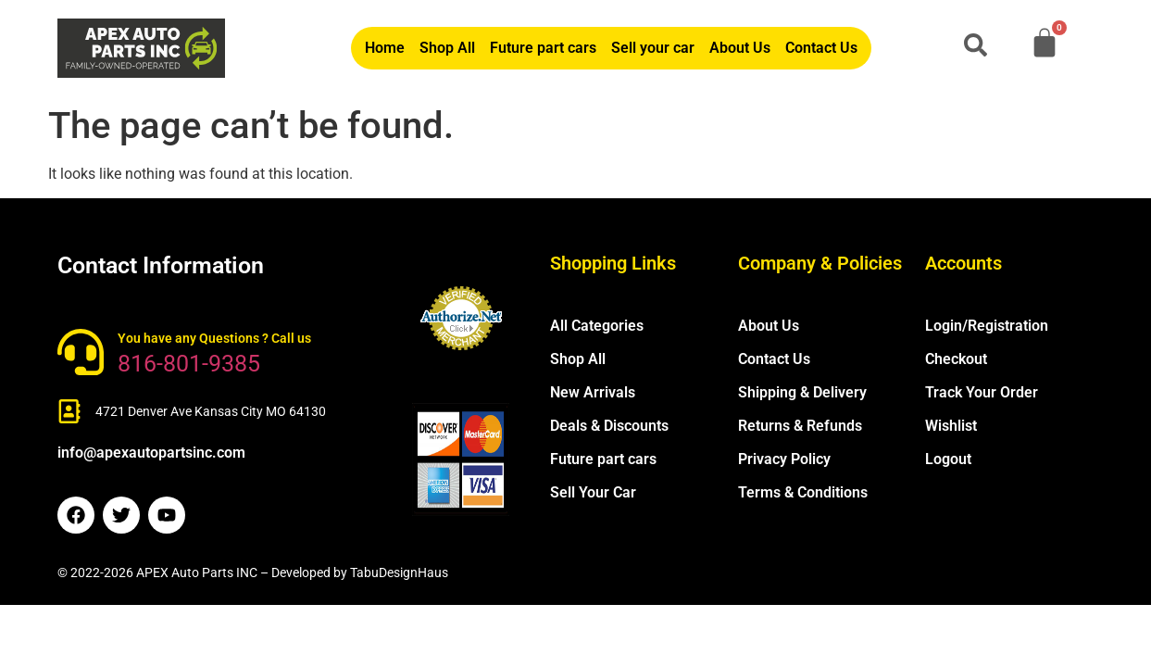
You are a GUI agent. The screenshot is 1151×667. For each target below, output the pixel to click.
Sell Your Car (593, 492)
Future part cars (543, 48)
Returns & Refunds (800, 425)
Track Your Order (981, 392)
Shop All (447, 48)
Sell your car (652, 48)
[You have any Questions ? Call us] (80, 352)
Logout (948, 459)
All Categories (597, 325)
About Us (739, 48)
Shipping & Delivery (802, 392)
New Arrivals (592, 392)
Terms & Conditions (803, 492)
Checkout (956, 359)
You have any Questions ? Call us (214, 338)
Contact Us (821, 48)
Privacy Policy (784, 459)
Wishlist (951, 425)
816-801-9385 (189, 363)
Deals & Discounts (609, 425)
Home (385, 48)
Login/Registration (986, 325)
